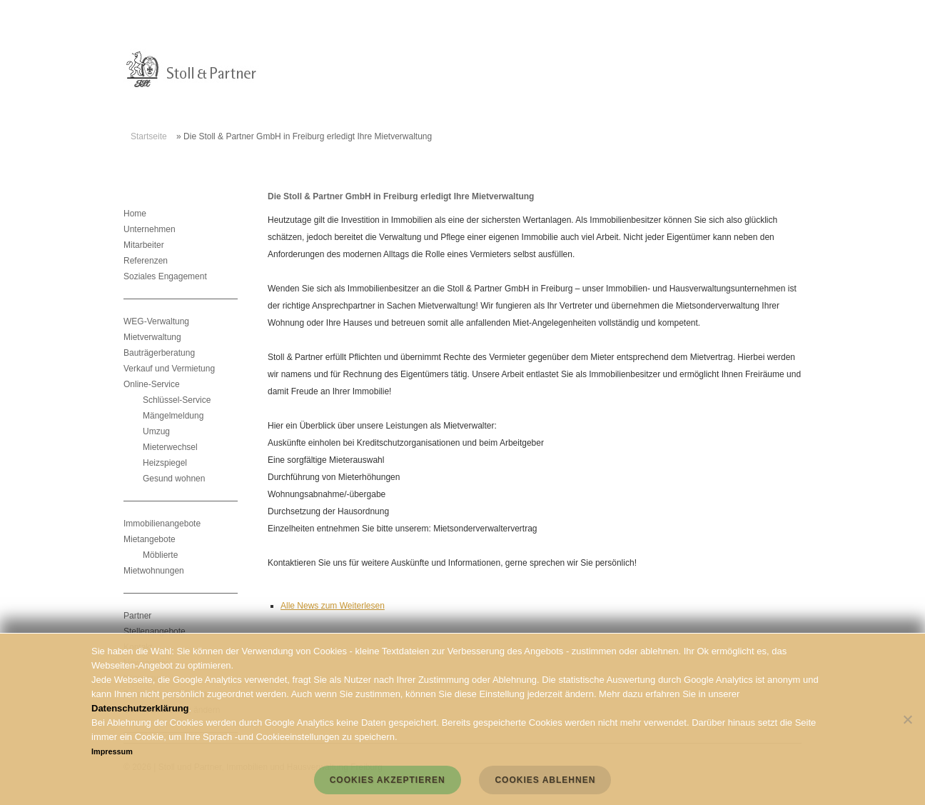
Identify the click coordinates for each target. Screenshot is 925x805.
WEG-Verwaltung (156, 321)
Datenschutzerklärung (140, 708)
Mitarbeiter (143, 245)
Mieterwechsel (170, 447)
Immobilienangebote (162, 524)
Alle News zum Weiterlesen (332, 606)
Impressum (112, 751)
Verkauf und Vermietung (169, 369)
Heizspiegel (165, 463)
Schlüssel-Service (177, 400)
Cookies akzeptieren (387, 780)
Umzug (156, 431)
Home (134, 214)
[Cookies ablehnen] (907, 719)
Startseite (149, 136)
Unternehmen (149, 229)
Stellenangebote (154, 631)
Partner (137, 616)
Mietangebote (149, 539)
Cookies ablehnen (545, 780)
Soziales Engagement (165, 276)
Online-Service (151, 384)
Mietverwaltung (152, 337)
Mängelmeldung (173, 416)
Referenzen (145, 261)
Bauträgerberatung (159, 353)
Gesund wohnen (174, 479)
